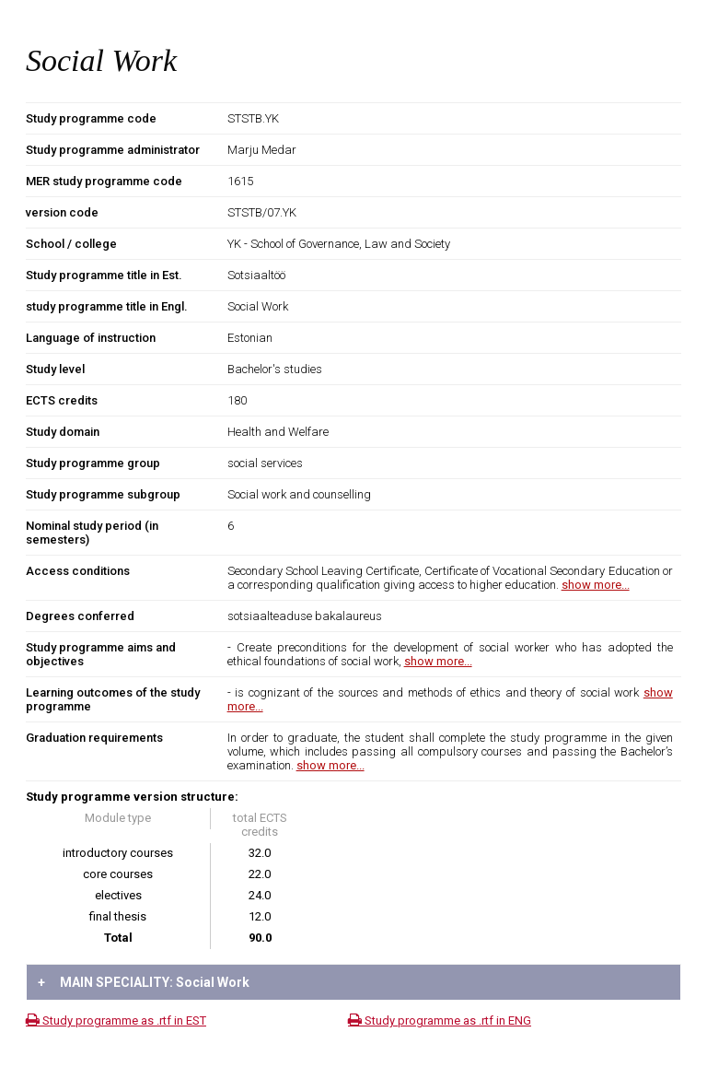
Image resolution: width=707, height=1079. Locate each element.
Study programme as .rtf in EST (116, 1020)
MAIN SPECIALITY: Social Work (143, 982)
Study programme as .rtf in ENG (439, 1020)
